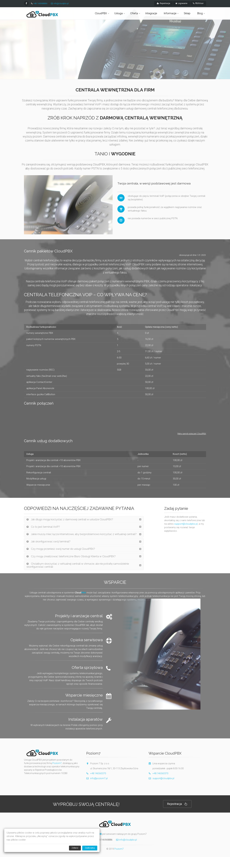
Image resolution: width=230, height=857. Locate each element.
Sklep (187, 13)
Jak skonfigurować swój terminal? (48, 541)
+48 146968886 (40, 3)
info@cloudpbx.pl (61, 3)
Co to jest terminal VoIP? (43, 526)
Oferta (134, 13)
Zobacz (75, 848)
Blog (200, 13)
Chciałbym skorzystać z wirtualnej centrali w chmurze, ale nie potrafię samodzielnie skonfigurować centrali (78, 565)
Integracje (151, 13)
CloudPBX (101, 13)
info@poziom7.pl (97, 778)
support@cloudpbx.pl (186, 523)
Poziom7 (57, 763)
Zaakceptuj (90, 848)
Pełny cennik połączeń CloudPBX (191, 433)
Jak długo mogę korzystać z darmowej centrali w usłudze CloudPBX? (70, 519)
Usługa (118, 13)
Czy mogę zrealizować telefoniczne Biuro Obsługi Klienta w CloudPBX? (71, 556)
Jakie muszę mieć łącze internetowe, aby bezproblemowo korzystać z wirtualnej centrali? (82, 534)
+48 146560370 (98, 773)
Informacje (170, 13)
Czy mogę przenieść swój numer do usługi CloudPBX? (61, 548)
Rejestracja (177, 804)
